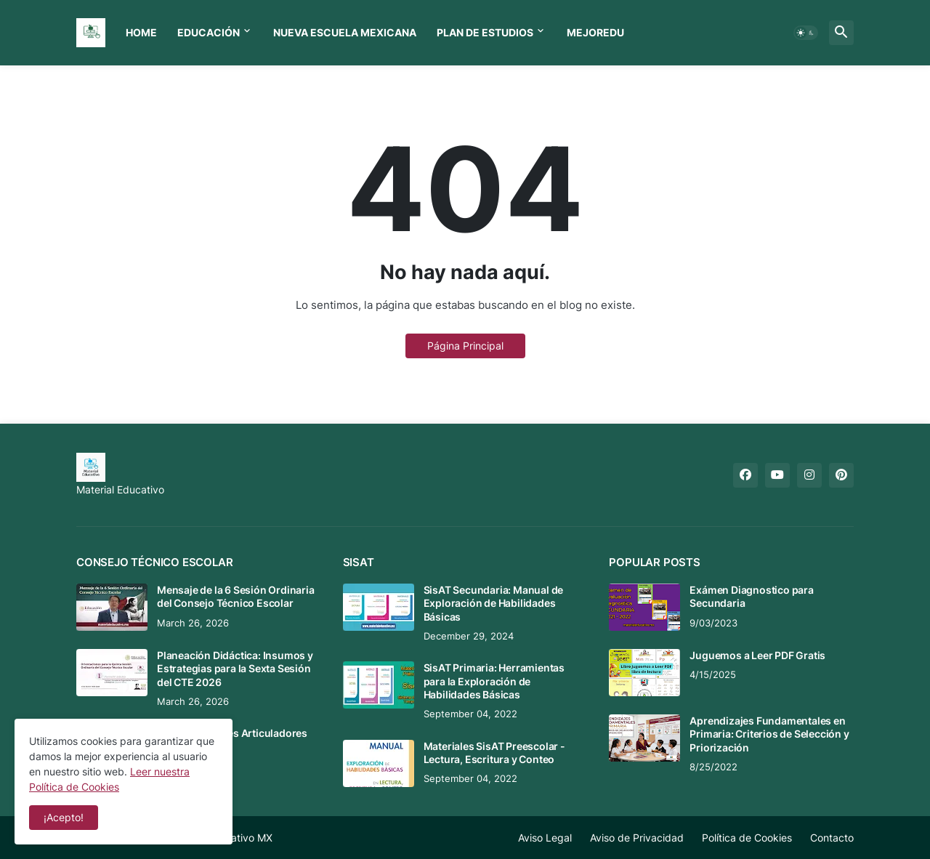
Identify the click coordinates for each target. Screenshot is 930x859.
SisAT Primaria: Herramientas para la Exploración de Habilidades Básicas (494, 680)
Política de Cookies (747, 837)
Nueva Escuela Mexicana (344, 32)
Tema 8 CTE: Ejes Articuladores (232, 733)
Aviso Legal (545, 837)
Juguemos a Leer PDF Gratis (757, 655)
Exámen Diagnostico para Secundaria (751, 596)
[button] (805, 32)
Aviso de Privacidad (637, 837)
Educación (208, 32)
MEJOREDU (595, 32)
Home (141, 32)
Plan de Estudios (485, 32)
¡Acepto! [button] (64, 817)
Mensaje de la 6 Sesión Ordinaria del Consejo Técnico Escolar (236, 596)
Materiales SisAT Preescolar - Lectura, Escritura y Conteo (494, 752)
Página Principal (465, 345)
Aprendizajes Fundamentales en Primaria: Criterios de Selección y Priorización (769, 733)
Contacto (832, 837)
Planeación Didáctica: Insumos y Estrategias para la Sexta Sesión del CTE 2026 (235, 668)
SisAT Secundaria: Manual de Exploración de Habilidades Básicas (494, 603)
